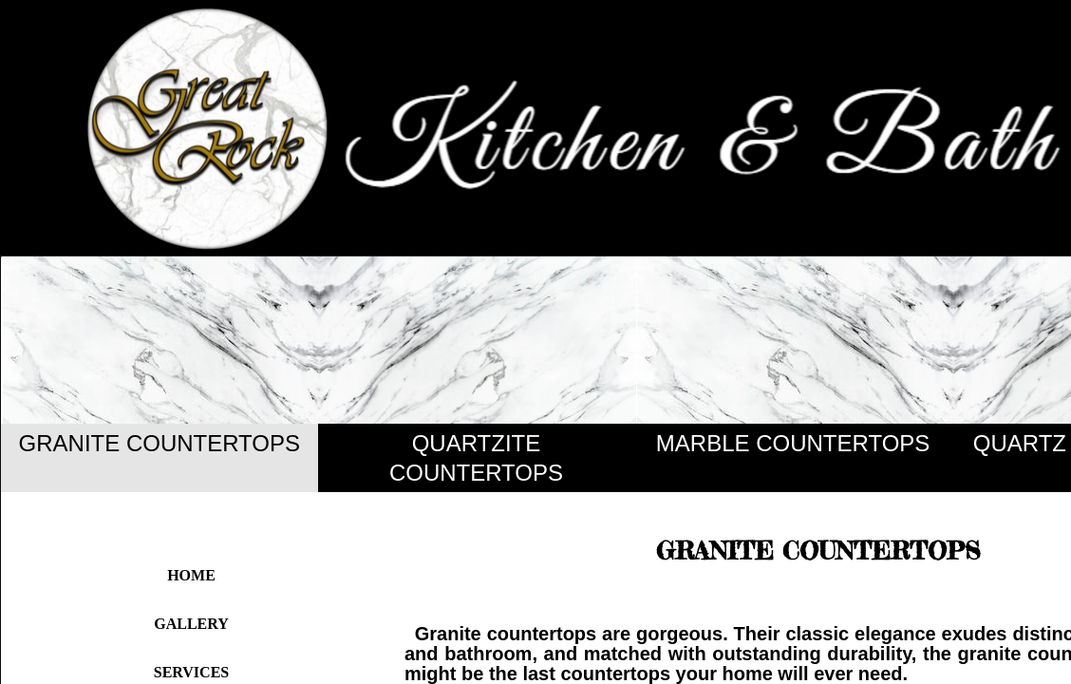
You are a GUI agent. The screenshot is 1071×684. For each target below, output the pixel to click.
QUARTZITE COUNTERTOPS (476, 457)
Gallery (191, 624)
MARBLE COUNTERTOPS (793, 443)
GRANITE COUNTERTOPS (159, 443)
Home (191, 575)
